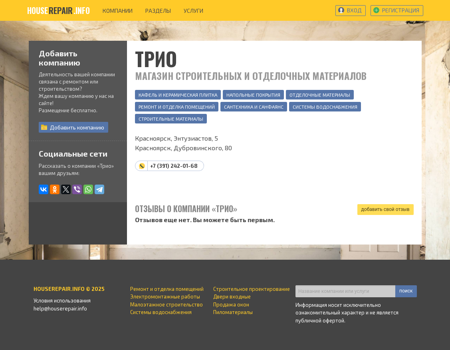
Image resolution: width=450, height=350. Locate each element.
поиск (405, 291)
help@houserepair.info (60, 308)
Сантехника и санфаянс (253, 106)
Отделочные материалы (319, 94)
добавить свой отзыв (385, 209)
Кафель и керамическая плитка (178, 94)
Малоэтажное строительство (166, 304)
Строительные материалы (171, 118)
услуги (193, 10)
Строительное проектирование (251, 289)
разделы (158, 10)
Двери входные (232, 296)
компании (118, 10)
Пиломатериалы (233, 312)
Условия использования (62, 300)
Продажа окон (231, 304)
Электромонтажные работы (165, 296)
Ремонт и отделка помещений (177, 106)
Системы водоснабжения (325, 106)
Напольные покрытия (253, 94)
